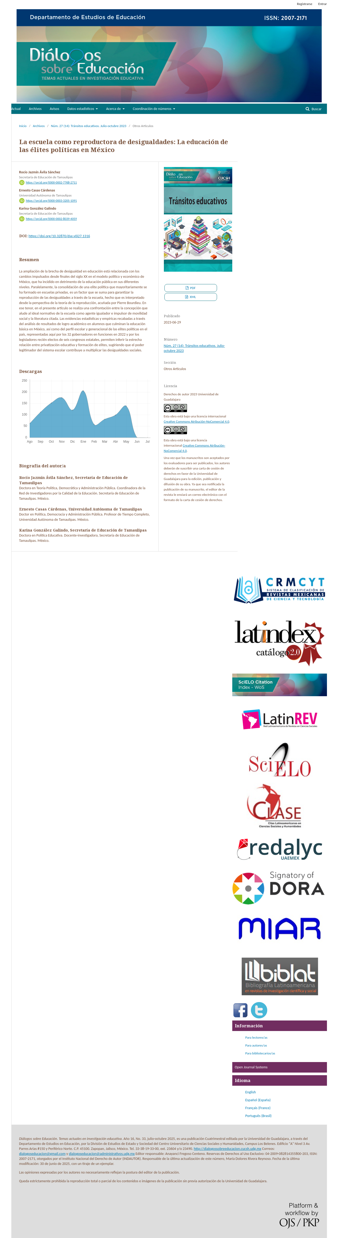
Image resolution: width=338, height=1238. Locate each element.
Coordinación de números (152, 109)
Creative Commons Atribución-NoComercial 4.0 (196, 421)
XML (192, 297)
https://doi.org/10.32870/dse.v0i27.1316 (59, 236)
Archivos (35, 109)
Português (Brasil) (258, 1116)
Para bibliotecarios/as (260, 1053)
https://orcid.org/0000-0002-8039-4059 (51, 219)
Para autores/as (256, 1045)
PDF (192, 288)
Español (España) (258, 1100)
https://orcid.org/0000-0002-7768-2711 (51, 182)
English (250, 1092)
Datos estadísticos (81, 109)
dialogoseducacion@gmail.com (42, 1153)
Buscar (316, 109)
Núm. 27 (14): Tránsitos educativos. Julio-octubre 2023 (89, 126)
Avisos (54, 109)
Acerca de (114, 109)
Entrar (322, 4)
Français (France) (258, 1108)
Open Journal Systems (251, 1067)
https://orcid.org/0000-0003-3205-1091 (51, 201)
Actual (16, 109)
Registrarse (304, 4)
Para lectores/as (256, 1037)
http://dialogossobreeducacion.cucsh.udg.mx (227, 1148)
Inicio (23, 126)
